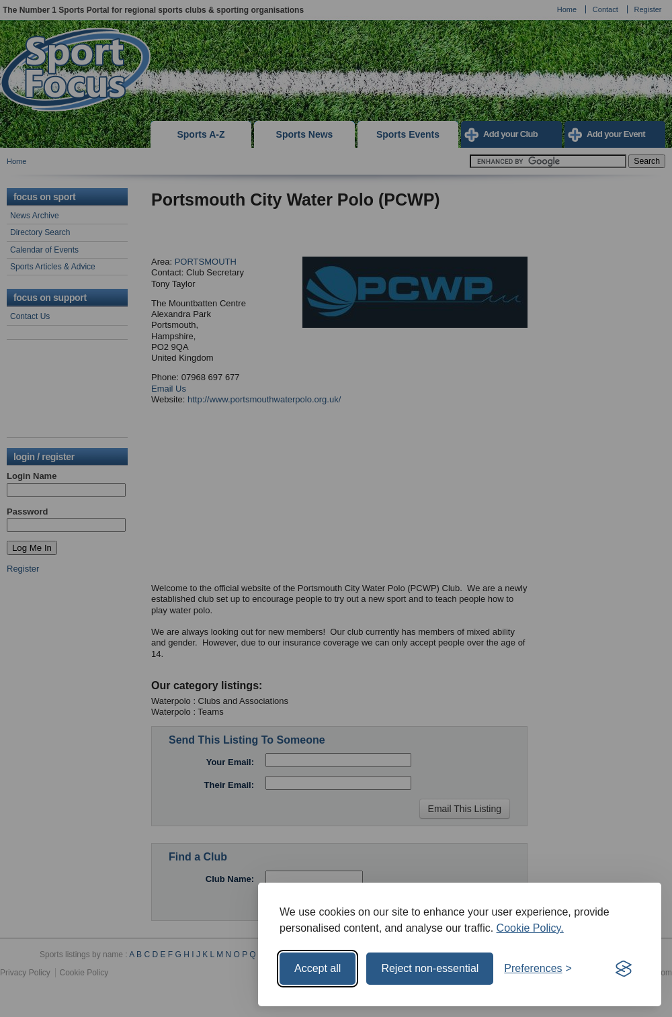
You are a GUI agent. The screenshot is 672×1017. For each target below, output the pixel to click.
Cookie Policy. (530, 928)
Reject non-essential (429, 968)
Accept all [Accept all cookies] (317, 968)
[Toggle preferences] (538, 969)
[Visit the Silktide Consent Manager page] (623, 969)
